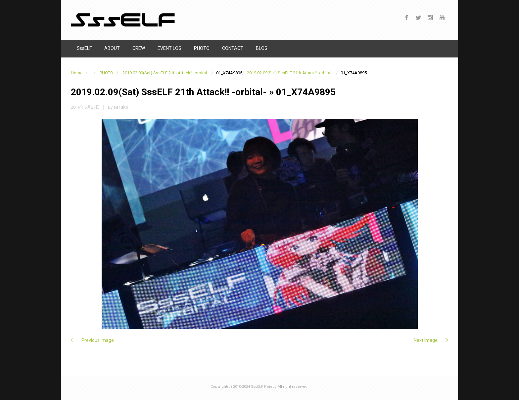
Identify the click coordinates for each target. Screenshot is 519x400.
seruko (121, 107)
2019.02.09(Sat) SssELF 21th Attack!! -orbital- (165, 72)
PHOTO (106, 72)
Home (76, 72)
